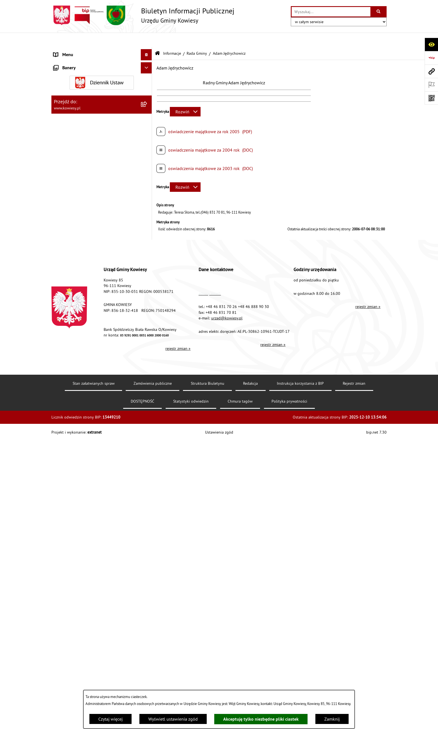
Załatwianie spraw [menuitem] (71, 312)
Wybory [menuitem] (61, 335)
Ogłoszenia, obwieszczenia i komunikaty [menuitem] (92, 214)
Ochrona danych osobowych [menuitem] (81, 435)
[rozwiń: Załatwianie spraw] (147, 313)
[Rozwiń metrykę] (185, 97)
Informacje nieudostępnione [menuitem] (81, 357)
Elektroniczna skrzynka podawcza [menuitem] (86, 402)
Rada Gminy (197, 38)
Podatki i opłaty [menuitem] (68, 185)
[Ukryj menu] (146, 40)
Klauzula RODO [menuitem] (68, 447)
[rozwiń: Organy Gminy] (147, 62)
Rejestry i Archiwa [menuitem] (70, 346)
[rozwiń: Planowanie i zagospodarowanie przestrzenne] (147, 196)
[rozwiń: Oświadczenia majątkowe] (147, 118)
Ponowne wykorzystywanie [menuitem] (79, 368)
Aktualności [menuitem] (65, 458)
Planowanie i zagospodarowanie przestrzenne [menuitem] (85, 200)
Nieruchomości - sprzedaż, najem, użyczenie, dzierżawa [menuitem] (95, 229)
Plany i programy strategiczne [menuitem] (81, 174)
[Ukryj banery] (146, 482)
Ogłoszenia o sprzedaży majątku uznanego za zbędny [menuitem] (97, 247)
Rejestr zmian (354, 671)
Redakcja (250, 671)
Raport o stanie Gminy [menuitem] (75, 163)
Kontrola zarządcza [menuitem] (72, 129)
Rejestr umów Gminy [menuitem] (73, 272)
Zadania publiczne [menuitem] (71, 261)
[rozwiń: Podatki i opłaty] (147, 185)
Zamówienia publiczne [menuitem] (75, 107)
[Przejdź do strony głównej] (142, 15)
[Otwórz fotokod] (431, 98)
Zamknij (332, 719)
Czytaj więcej (110, 719)
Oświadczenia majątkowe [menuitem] (78, 118)
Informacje (172, 38)
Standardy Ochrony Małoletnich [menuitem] (83, 85)
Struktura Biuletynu (207, 671)
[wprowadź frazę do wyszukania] (331, 11)
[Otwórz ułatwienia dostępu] (431, 44)
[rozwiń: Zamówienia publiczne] (147, 107)
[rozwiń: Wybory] (147, 335)
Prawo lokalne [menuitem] (67, 74)
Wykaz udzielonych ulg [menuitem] (75, 301)
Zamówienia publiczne (153, 671)
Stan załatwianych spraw (94, 671)
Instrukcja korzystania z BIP (300, 671)
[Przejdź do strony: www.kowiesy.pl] (431, 71)
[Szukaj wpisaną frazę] (379, 11)
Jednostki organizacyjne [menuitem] (76, 141)
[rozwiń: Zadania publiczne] (147, 261)
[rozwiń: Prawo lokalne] (147, 74)
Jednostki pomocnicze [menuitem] (75, 152)
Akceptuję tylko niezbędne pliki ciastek (261, 719)
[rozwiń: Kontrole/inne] (147, 391)
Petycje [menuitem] (60, 380)
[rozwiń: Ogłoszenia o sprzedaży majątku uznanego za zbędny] (147, 243)
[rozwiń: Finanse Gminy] (147, 96)
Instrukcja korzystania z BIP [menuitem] (80, 413)
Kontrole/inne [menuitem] (67, 391)
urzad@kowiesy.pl (226, 605)
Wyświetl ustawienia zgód (173, 719)
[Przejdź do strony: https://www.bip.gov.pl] (431, 57)
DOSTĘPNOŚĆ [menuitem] (67, 424)
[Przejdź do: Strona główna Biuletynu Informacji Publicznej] (157, 39)
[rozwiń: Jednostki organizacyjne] (147, 141)
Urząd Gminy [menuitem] (66, 51)
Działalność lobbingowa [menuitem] (77, 324)
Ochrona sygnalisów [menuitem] (73, 469)
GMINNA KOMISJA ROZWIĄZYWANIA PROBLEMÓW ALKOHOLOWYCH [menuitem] (88, 287)
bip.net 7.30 (376, 720)
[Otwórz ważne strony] (431, 84)
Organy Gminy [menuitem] (67, 62)
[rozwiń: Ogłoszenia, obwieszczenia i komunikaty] (147, 214)
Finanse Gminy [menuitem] (68, 96)
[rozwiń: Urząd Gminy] (147, 51)
